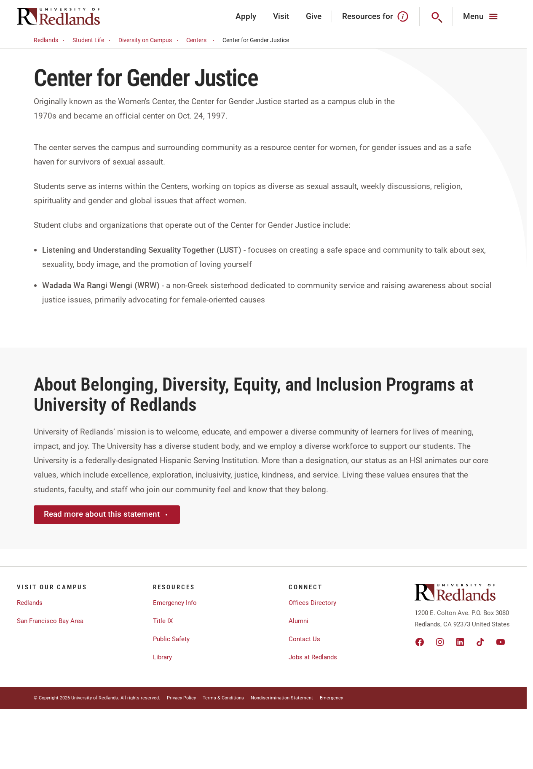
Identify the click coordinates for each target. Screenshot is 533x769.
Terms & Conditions (223, 698)
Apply (246, 16)
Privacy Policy (181, 698)
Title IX (163, 621)
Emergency (331, 698)
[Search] (436, 16)
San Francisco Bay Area (50, 621)
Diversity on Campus (149, 40)
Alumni (298, 621)
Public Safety (171, 639)
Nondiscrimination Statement (282, 698)
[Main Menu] (481, 16)
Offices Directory (312, 603)
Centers (201, 40)
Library (162, 657)
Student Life (92, 40)
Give (313, 16)
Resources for (375, 16)
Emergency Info (175, 603)
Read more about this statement (107, 514)
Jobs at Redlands (313, 657)
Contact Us (304, 639)
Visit (281, 16)
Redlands (50, 40)
